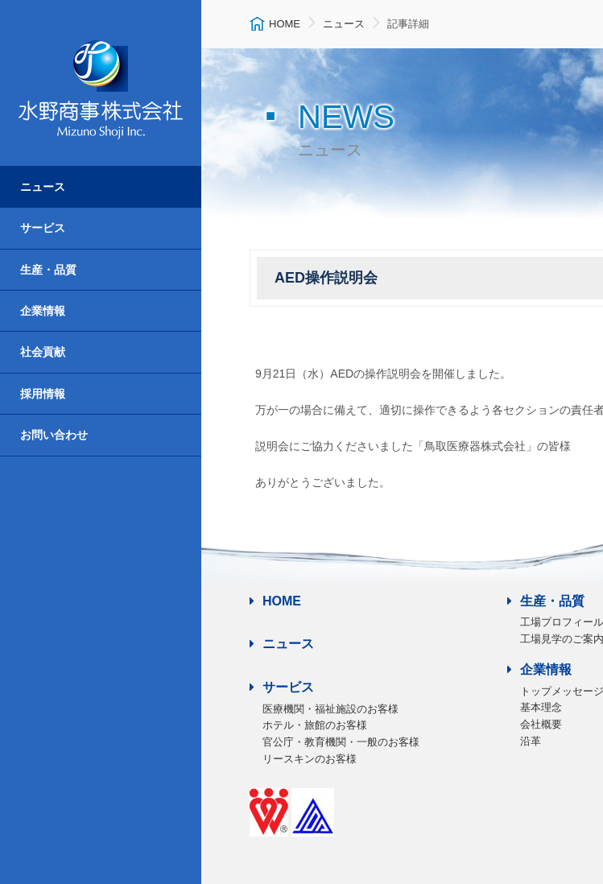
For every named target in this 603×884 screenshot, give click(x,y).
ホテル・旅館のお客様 (314, 725)
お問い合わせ (54, 434)
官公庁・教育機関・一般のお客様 (340, 742)
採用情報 (42, 393)
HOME (275, 601)
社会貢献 (42, 351)
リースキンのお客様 (309, 759)
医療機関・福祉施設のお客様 (330, 709)
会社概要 (541, 724)
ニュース (42, 186)
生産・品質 (48, 269)
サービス (42, 227)
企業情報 (42, 310)
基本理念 (541, 707)
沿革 (530, 741)
